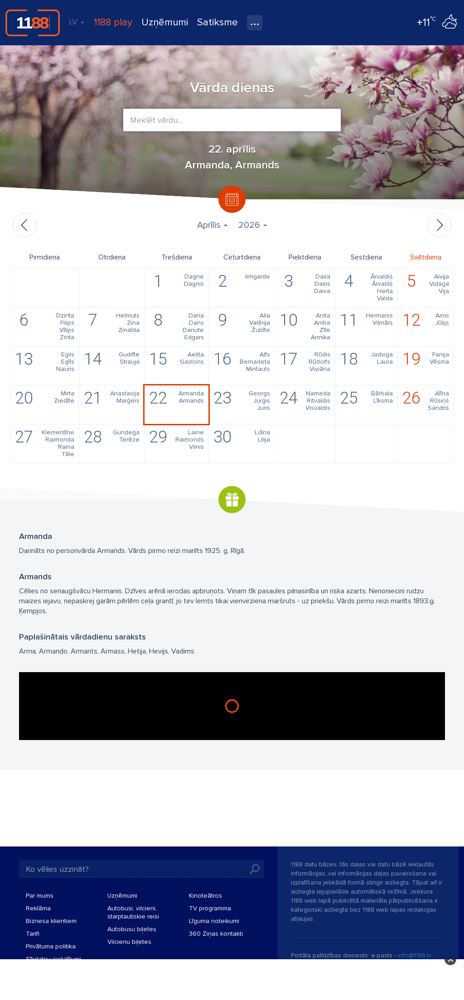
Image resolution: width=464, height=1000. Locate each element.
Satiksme (217, 22)
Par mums (39, 895)
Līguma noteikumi (214, 921)
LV (76, 22)
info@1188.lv (414, 955)
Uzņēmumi (164, 22)
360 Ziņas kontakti (216, 934)
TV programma (210, 908)
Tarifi (32, 934)
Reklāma (38, 908)
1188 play (113, 22)
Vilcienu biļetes (129, 942)
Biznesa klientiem (51, 921)
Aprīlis (212, 225)
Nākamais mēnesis (439, 225)
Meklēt (255, 869)
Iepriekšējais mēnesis (25, 225)
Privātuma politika (51, 946)
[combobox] (232, 120)
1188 (32, 22)
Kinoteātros (205, 895)
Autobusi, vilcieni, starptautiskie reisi (133, 912)
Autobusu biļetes (131, 929)
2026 (252, 225)
